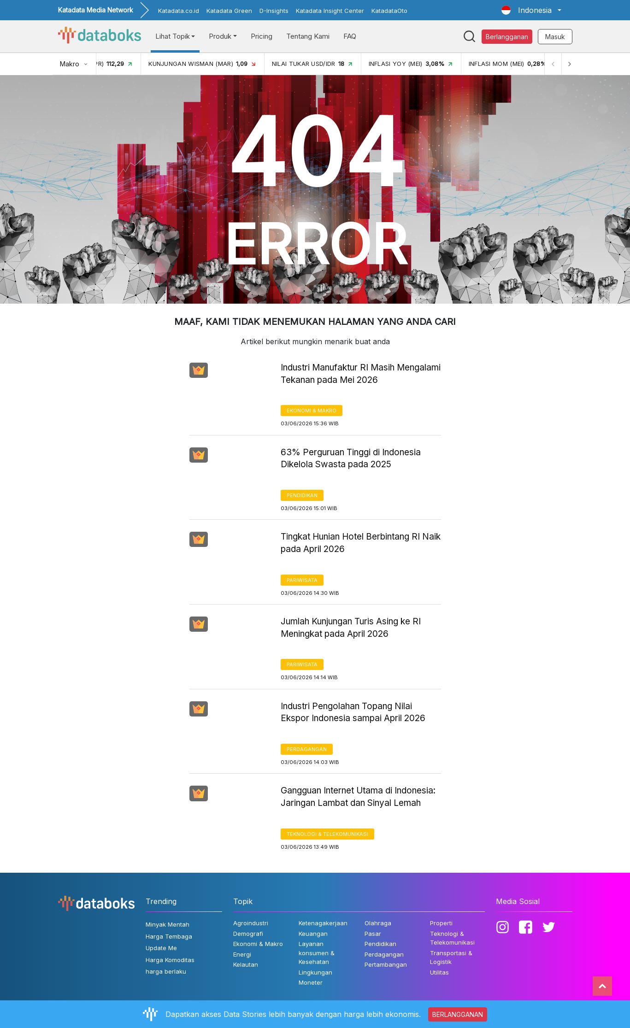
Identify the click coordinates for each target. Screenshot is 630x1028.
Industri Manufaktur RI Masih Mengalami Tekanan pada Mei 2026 (361, 373)
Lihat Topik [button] (172, 36)
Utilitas (439, 972)
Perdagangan (307, 749)
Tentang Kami (308, 36)
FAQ (349, 36)
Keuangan (313, 933)
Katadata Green (229, 10)
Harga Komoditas (170, 959)
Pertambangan (386, 964)
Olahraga (378, 923)
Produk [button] (220, 36)
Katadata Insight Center (330, 10)
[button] (531, 10)
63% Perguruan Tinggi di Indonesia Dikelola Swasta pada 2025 (351, 458)
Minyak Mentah (167, 924)
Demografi (248, 933)
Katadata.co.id (178, 10)
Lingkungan (315, 972)
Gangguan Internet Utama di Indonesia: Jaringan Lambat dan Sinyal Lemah (358, 796)
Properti (441, 923)
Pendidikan (302, 495)
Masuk (555, 37)
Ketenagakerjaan (323, 923)
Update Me (161, 948)
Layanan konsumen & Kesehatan (317, 952)
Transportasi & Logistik (451, 957)
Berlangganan (507, 37)
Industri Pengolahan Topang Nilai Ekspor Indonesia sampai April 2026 (353, 712)
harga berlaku (166, 971)
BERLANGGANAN (457, 1014)
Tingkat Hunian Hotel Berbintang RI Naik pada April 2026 (361, 542)
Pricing (261, 36)
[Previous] (553, 64)
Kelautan (245, 964)
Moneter (311, 982)
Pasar (373, 933)
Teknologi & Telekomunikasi (327, 834)
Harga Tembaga (169, 936)
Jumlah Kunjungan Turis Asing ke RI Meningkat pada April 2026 (351, 627)
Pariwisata (302, 580)
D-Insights (274, 10)
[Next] (569, 64)
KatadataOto (389, 10)
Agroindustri (250, 923)
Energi (242, 954)
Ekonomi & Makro (311, 410)
